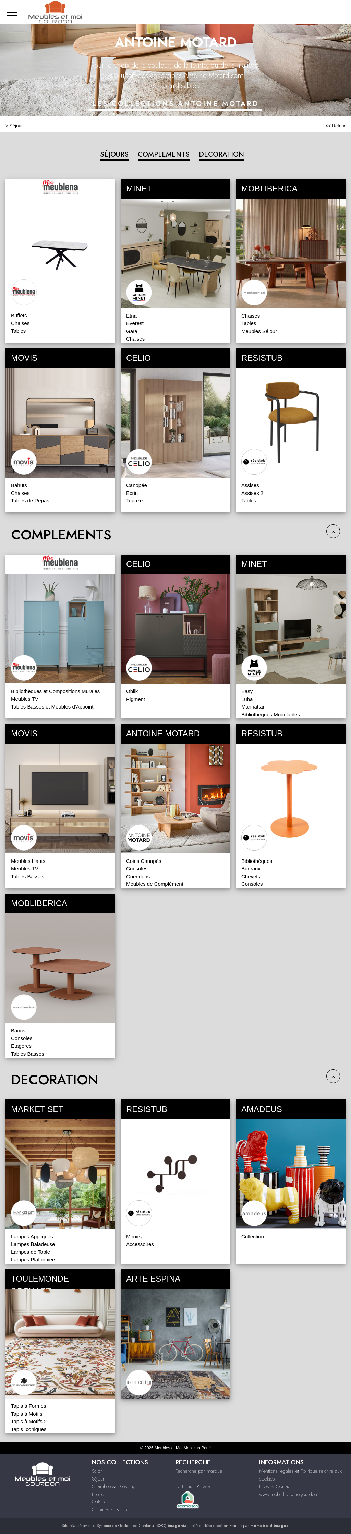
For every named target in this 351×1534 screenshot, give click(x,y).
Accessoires (140, 1244)
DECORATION (221, 154)
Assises (250, 485)
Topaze (134, 500)
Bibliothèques (256, 861)
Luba (247, 699)
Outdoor (100, 1502)
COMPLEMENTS (164, 154)
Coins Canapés (143, 861)
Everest (135, 323)
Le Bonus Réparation (197, 1486)
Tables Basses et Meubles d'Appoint (52, 707)
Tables (18, 331)
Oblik (132, 691)
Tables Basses (27, 876)
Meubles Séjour (259, 331)
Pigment (135, 699)
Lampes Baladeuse (33, 1244)
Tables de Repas (30, 500)
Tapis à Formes (28, 1406)
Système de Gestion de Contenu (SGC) (142, 1526)
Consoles (137, 868)
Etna (131, 316)
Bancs (18, 1030)
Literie (98, 1494)
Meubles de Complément (154, 884)
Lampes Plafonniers (34, 1259)
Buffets (19, 315)
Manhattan (253, 707)
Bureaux (251, 868)
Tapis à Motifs (27, 1414)
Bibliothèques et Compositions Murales (55, 691)
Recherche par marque (199, 1471)
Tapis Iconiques (28, 1429)
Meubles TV (24, 699)
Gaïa (131, 331)
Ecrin (132, 493)
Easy (247, 691)
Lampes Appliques (32, 1236)
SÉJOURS (114, 154)
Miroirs (134, 1236)
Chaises (20, 323)
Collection (252, 1236)
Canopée (136, 485)
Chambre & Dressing (114, 1486)
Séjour (16, 125)
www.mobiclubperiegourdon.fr (290, 1494)
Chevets (250, 876)
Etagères (21, 1046)
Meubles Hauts (28, 861)
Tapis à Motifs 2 (29, 1421)
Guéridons (138, 876)
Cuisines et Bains (109, 1509)
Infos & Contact (275, 1486)
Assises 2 (252, 493)
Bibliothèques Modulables (270, 714)
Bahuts (19, 485)
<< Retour (335, 125)
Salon (97, 1471)
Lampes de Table (30, 1252)
